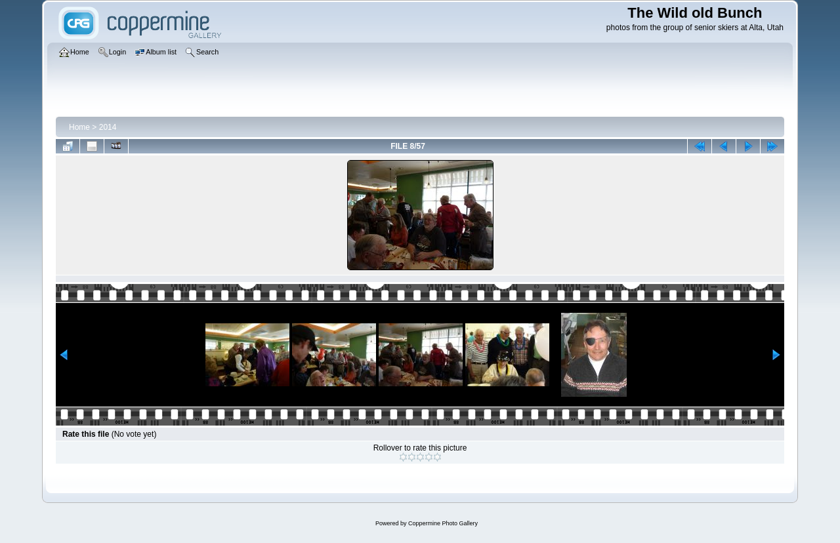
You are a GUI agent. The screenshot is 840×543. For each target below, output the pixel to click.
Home (79, 127)
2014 (108, 127)
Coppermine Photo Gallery (443, 523)
